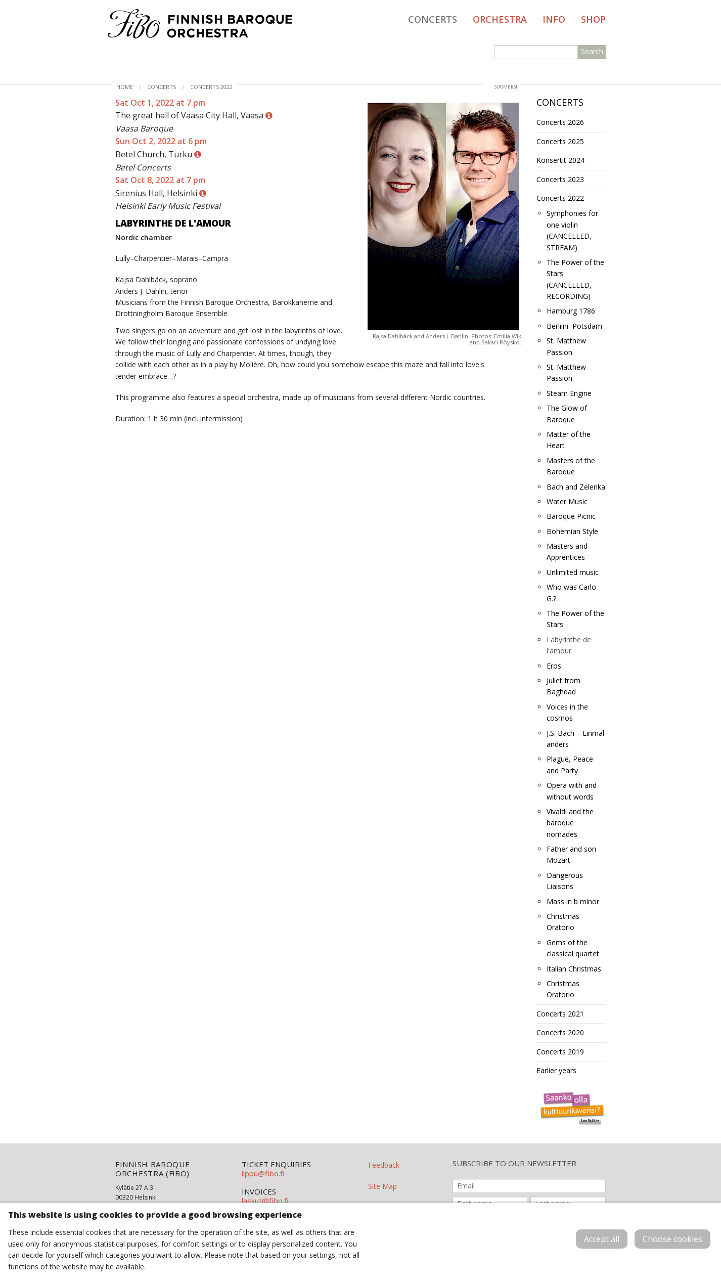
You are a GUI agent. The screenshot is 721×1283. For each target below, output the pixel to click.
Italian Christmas (574, 969)
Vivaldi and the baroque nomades (570, 823)
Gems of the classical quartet (573, 948)
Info (554, 19)
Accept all (601, 1239)
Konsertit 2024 (560, 160)
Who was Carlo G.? (571, 592)
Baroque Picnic (571, 516)
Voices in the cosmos (567, 712)
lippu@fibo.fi (263, 1173)
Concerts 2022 (211, 87)
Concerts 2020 (560, 1032)
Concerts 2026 (560, 122)
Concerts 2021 (560, 1014)
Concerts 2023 (560, 179)
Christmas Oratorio (563, 921)
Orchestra (500, 19)
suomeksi (505, 86)
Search (592, 51)
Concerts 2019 (560, 1051)
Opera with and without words (572, 790)
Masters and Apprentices (567, 551)
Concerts (432, 19)
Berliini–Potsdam (574, 326)
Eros (554, 666)
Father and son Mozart (571, 854)
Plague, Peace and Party (570, 764)
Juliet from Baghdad (563, 686)
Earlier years (556, 1070)
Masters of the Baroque (571, 466)
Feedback (383, 1165)
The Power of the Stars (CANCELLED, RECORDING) (575, 279)
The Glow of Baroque (567, 413)
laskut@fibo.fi (265, 1201)
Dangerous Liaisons (565, 880)
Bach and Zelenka (576, 487)
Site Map (382, 1186)
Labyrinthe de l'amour (569, 645)
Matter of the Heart (569, 439)
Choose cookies (672, 1239)
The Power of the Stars (575, 618)
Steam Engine (569, 393)
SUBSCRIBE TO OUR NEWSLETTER (514, 1163)
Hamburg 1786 (571, 311)
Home (124, 87)
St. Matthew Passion (566, 346)
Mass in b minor (573, 901)
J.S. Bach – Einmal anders (575, 738)
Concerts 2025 (560, 141)
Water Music (567, 501)
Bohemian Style (572, 531)
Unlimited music (573, 572)
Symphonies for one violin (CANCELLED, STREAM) (572, 230)
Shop (593, 19)
